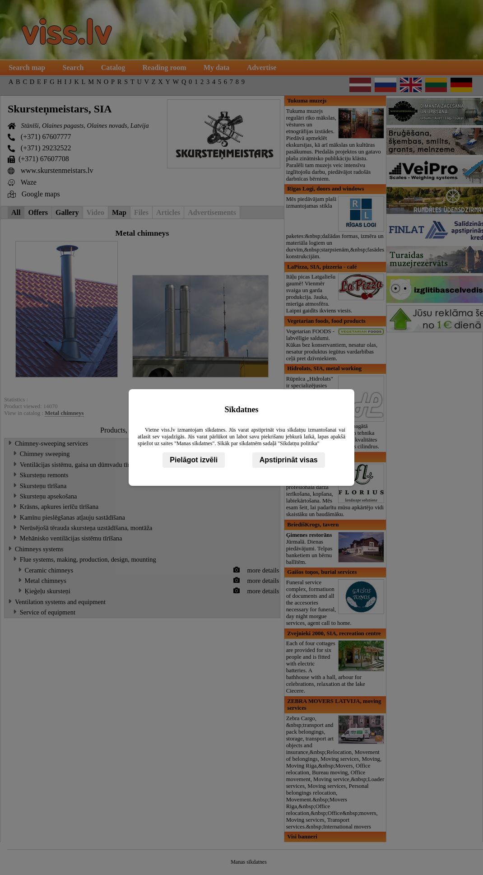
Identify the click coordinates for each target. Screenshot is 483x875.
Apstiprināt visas (289, 460)
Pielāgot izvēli (194, 460)
